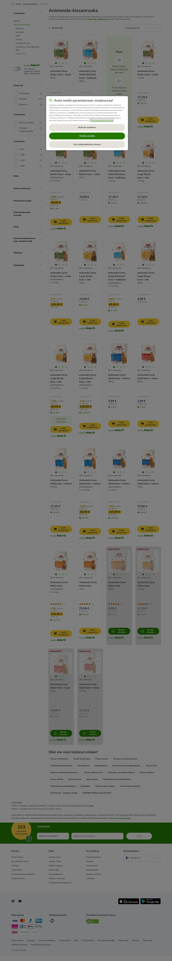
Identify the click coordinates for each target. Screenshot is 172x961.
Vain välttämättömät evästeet (87, 144)
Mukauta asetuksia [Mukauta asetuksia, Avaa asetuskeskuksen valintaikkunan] (87, 127)
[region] (87, 123)
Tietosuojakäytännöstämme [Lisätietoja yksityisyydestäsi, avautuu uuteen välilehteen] (101, 120)
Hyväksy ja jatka (87, 136)
